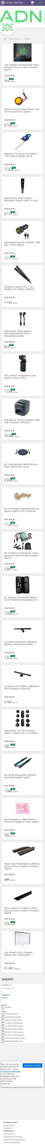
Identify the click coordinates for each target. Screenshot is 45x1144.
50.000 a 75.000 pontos (12, 1032)
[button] (41, 2)
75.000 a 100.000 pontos (13, 1035)
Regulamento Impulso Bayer (14, 1139)
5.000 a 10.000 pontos (12, 1020)
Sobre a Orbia (9, 1125)
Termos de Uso (9, 1134)
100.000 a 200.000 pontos (13, 1038)
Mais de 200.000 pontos (12, 1041)
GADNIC (5, 998)
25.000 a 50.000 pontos (12, 1029)
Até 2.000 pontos (10, 1014)
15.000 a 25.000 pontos (12, 1026)
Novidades (8, 1128)
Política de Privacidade (10, 1072)
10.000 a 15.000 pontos (12, 1023)
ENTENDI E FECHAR (32, 1065)
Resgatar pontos (15, 39)
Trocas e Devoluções (12, 1142)
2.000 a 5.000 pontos (11, 1017)
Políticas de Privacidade (13, 1137)
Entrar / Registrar (14, 3)
